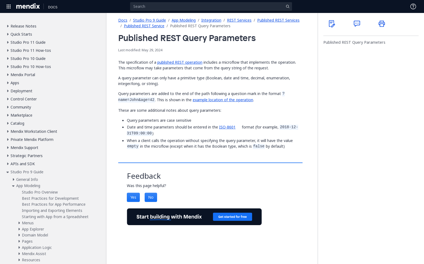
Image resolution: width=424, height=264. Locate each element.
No (151, 197)
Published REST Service (144, 26)
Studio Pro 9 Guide (149, 20)
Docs (122, 20)
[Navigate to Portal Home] (28, 6)
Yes (133, 197)
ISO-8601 (227, 127)
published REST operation (179, 62)
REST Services (239, 20)
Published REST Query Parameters (354, 42)
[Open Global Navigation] (8, 6)
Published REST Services (278, 20)
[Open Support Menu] (413, 6)
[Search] (211, 6)
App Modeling (184, 20)
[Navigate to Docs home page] (53, 6)
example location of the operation (223, 100)
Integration (211, 20)
